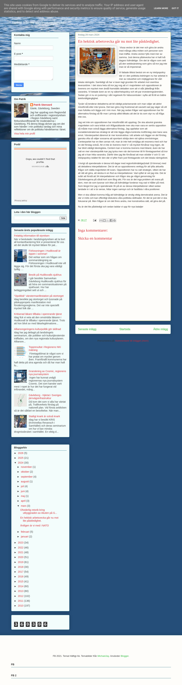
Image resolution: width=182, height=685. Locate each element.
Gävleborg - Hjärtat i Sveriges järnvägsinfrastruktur (45, 397)
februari (25, 531)
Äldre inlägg (160, 329)
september (27, 476)
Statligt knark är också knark (44, 416)
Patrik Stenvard (43, 104)
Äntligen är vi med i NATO (34, 525)
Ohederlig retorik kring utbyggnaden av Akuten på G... (38, 511)
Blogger (125, 656)
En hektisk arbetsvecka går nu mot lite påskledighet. (39, 519)
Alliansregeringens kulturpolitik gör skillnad (37, 329)
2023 (21, 542)
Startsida (124, 329)
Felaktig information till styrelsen (31, 235)
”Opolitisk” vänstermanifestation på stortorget (39, 295)
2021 (21, 552)
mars (24, 505)
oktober (25, 471)
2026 (21, 453)
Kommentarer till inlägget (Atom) (131, 340)
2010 (21, 605)
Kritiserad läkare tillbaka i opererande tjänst (38, 314)
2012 (21, 596)
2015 (21, 581)
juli (23, 486)
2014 (21, 586)
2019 (21, 562)
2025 (21, 457)
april (23, 500)
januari (25, 536)
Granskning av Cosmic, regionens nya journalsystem (47, 373)
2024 (21, 462)
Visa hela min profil (24, 133)
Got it (175, 8)
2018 (21, 566)
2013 (21, 591)
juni (23, 491)
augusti (25, 481)
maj (23, 496)
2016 (21, 576)
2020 (21, 557)
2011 (21, 600)
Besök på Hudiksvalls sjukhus (45, 274)
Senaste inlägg (87, 329)
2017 (21, 571)
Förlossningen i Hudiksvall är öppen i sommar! (45, 252)
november (27, 466)
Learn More (161, 8)
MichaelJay (103, 656)
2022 (21, 547)
